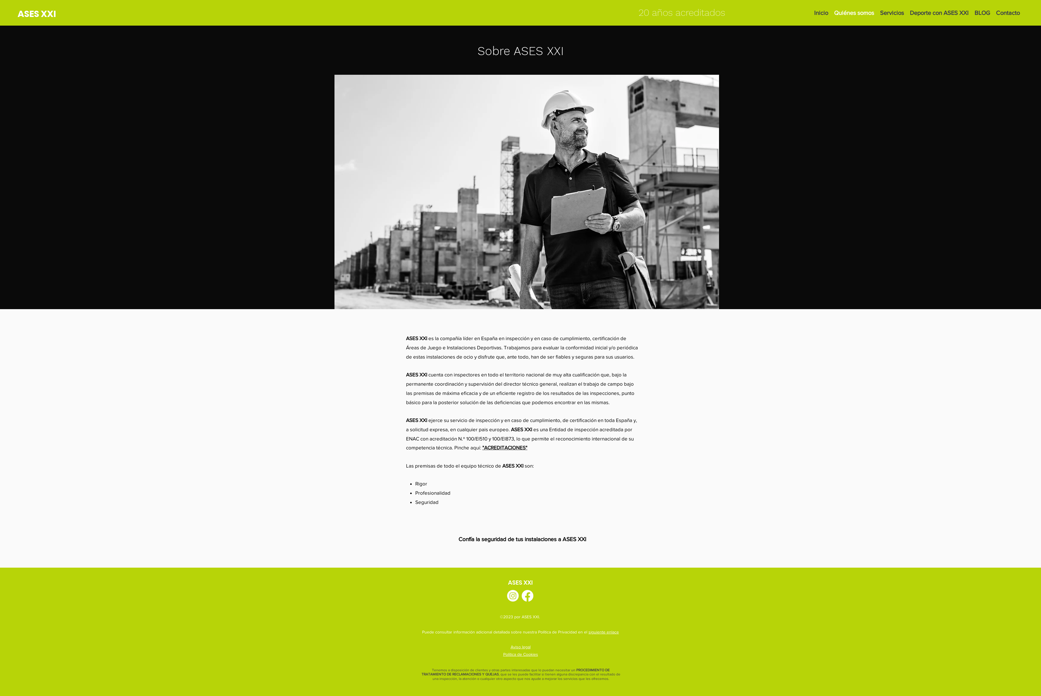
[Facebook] (527, 596)
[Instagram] (513, 596)
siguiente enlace (603, 632)
